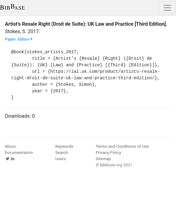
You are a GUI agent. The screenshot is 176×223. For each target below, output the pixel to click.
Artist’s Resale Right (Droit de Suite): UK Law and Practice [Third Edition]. (86, 24)
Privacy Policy (108, 152)
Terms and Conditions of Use (122, 146)
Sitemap (103, 158)
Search (61, 152)
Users (60, 158)
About (10, 146)
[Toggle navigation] (167, 8)
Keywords (64, 146)
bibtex (25, 39)
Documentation (19, 152)
